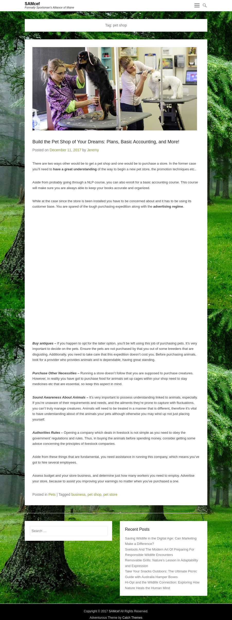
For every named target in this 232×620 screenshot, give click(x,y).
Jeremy (93, 150)
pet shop (94, 494)
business (78, 494)
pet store (110, 494)
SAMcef (32, 4)
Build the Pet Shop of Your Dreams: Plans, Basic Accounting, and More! (105, 141)
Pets (52, 494)
